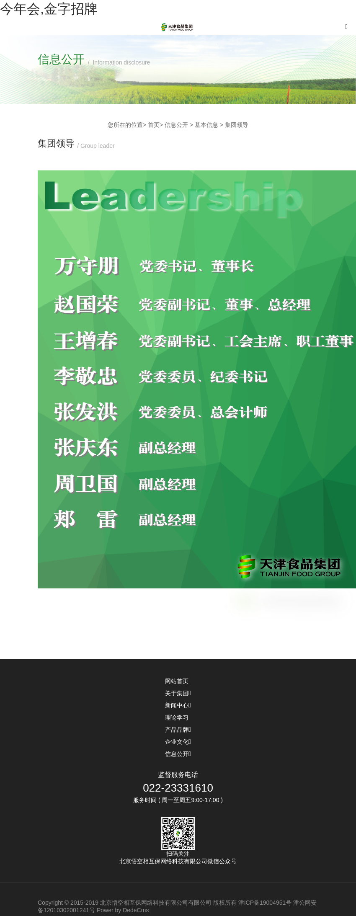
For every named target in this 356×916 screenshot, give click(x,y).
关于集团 (178, 693)
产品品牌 (178, 729)
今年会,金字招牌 (49, 8)
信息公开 (178, 754)
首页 (154, 124)
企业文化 (178, 741)
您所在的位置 (125, 124)
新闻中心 (178, 705)
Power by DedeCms (123, 910)
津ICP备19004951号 (265, 902)
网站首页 (178, 681)
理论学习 (178, 717)
